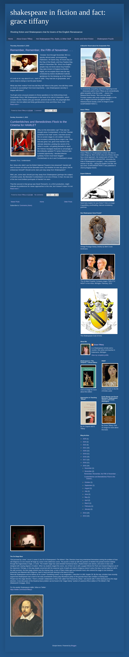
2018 (85, 457)
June (86, 494)
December (88, 468)
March (87, 503)
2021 (85, 448)
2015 (85, 466)
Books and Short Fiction (83, 39)
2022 (85, 445)
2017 (85, 460)
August (87, 488)
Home (10, 39)
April (86, 500)
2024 (85, 442)
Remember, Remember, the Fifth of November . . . (41, 50)
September (89, 485)
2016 (85, 463)
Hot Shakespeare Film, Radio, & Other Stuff (53, 39)
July (86, 491)
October (88, 482)
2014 (85, 513)
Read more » (14, 104)
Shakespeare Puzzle (105, 39)
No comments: (39, 195)
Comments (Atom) (26, 205)
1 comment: (38, 110)
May (86, 497)
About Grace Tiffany (24, 39)
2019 (85, 454)
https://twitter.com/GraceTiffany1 (21, 589)
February (88, 506)
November (88, 471)
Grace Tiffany (99, 345)
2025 (85, 439)
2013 (85, 516)
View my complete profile (99, 355)
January (88, 509)
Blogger (73, 646)
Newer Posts (15, 202)
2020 (85, 451)
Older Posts (68, 202)
